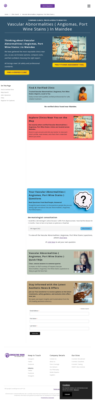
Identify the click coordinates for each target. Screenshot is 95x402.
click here (63, 238)
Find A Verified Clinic (17, 72)
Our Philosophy (54, 370)
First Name (33, 318)
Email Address (34, 311)
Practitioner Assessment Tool (69, 65)
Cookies (66, 385)
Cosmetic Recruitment (78, 359)
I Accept (67, 394)
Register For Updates (8, 100)
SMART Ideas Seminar (78, 367)
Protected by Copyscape (47, 397)
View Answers (86, 228)
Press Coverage (54, 364)
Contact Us (53, 359)
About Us (52, 361)
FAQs (2, 98)
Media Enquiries (54, 372)
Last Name (33, 326)
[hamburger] (89, 5)
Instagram (31, 359)
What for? (76, 390)
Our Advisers (53, 367)
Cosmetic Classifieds (78, 361)
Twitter (30, 361)
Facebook (31, 364)
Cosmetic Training (77, 364)
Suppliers (52, 375)
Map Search (5, 92)
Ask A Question (47, 6)
